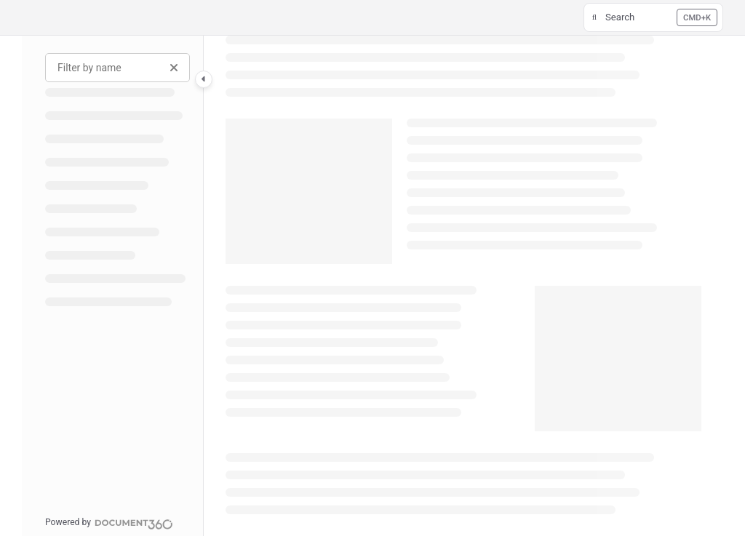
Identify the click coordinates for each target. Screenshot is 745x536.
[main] (463, 286)
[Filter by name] (117, 67)
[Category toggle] (203, 79)
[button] (653, 17)
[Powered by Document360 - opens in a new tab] (109, 522)
